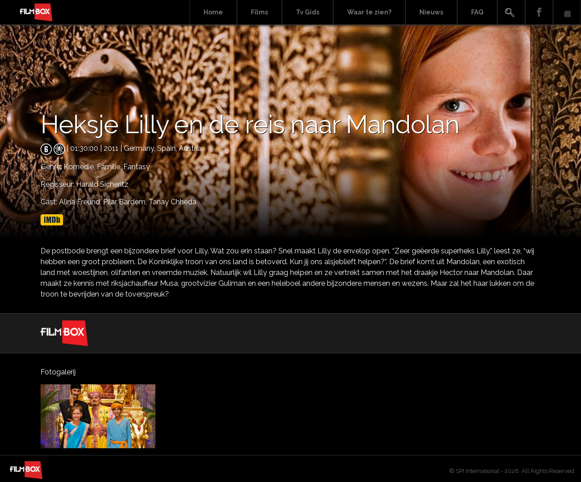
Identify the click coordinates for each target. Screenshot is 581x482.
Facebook (539, 12)
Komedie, (80, 166)
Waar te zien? (369, 12)
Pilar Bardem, (126, 202)
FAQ (477, 12)
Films (259, 12)
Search (511, 12)
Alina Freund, (81, 202)
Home (213, 12)
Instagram (567, 12)
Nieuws (431, 12)
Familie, (110, 166)
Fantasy (136, 166)
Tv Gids (307, 12)
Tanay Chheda (172, 202)
